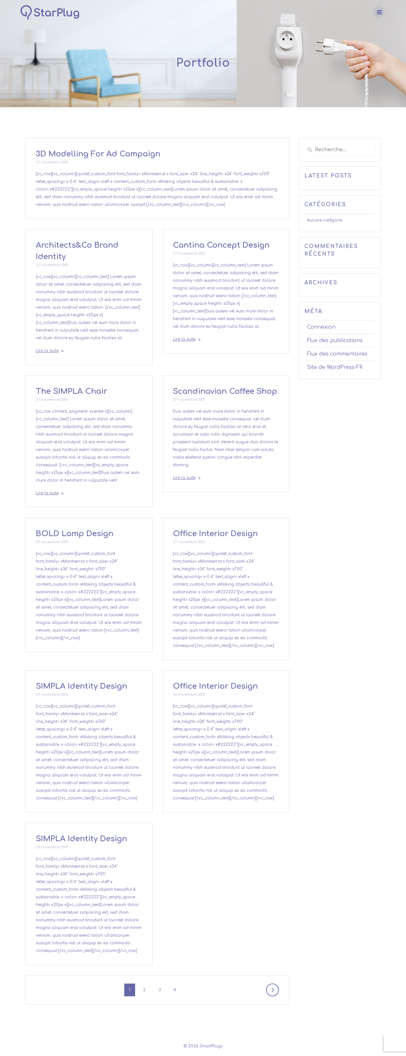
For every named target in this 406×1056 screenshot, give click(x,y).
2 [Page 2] (146, 989)
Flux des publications (335, 340)
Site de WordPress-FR (335, 367)
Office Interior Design (215, 533)
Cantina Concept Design (221, 245)
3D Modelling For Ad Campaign (98, 154)
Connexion (321, 327)
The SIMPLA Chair (71, 391)
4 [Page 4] (177, 989)
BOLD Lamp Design (74, 533)
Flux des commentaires (337, 354)
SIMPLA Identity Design (81, 686)
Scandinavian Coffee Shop (225, 391)
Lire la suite (47, 350)
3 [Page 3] (161, 989)
